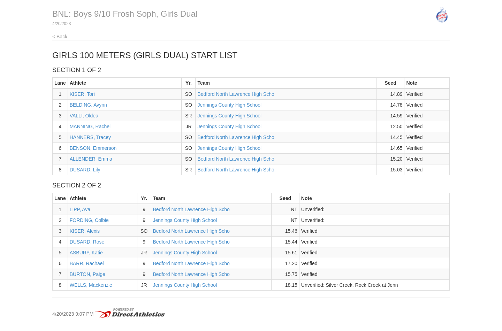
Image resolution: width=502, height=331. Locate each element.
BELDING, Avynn (88, 105)
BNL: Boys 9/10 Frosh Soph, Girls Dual (124, 13)
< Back (59, 36)
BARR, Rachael (87, 263)
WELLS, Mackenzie (91, 285)
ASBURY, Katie (86, 252)
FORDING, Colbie (89, 220)
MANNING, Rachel (90, 126)
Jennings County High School (229, 105)
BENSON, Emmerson (93, 148)
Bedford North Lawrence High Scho (235, 94)
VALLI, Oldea (84, 115)
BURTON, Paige (87, 274)
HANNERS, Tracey (90, 137)
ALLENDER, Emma (91, 159)
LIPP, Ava (80, 209)
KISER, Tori (82, 94)
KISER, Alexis (85, 231)
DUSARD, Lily (85, 169)
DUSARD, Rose (87, 242)
